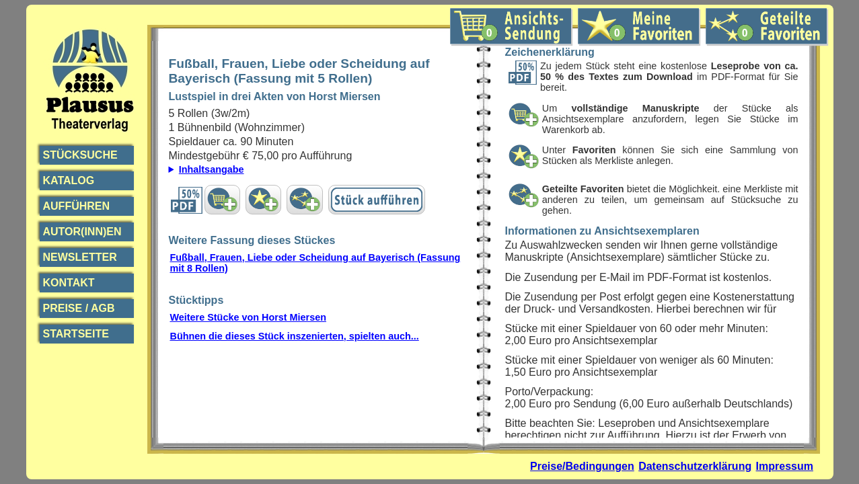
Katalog (69, 180)
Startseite (76, 333)
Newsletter (80, 257)
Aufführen (76, 206)
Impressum (784, 466)
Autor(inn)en (82, 231)
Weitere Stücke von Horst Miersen (248, 317)
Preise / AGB (79, 308)
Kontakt (69, 282)
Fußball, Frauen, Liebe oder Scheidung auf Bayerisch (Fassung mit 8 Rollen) (315, 263)
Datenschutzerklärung (694, 466)
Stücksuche (80, 155)
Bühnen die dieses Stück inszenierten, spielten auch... (294, 336)
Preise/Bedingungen (582, 466)
